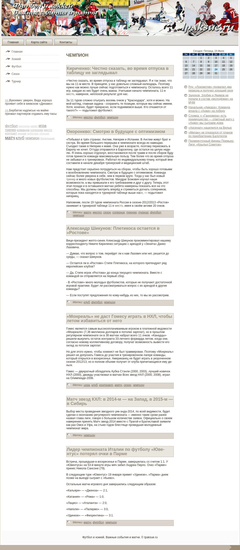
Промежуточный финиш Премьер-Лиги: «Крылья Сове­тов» (211, 142)
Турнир (16, 81)
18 (223, 65)
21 (193, 69)
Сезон (16, 74)
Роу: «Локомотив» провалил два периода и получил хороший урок (210, 88)
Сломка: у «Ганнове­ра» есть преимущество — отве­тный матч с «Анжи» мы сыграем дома (211, 119)
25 (223, 69)
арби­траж (33, 133)
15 (201, 65)
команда (23, 130)
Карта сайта (39, 42)
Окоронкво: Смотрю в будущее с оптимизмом (116, 131)
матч (10, 137)
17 (216, 65)
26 (231, 69)
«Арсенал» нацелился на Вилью (210, 127)
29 (201, 73)
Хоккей (16, 59)
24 (216, 69)
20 (186, 69)
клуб (20, 138)
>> (7, 100)
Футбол (16, 66)
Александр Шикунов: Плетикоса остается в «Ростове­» (113, 230)
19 (231, 65)
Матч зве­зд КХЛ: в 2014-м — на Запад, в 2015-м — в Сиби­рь (120, 401)
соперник (36, 130)
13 (186, 65)
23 (208, 69)
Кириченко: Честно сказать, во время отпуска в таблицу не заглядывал (118, 70)
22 (201, 69)
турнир (143, 212)
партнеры (24, 126)
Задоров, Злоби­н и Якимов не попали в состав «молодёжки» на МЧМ (210, 99)
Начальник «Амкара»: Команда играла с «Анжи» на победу (209, 109)
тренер (10, 130)
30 (208, 73)
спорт (34, 126)
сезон (107, 212)
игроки (22, 133)
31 (216, 73)
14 (193, 65)
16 (208, 65)
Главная (13, 42)
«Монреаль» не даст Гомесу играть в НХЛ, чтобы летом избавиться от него (119, 318)
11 (223, 61)
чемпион (32, 138)
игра (43, 126)
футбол (11, 126)
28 (193, 73)
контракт (11, 133)
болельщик (47, 138)
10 (216, 61)
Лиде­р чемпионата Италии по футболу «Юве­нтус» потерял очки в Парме (115, 451)
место (48, 130)
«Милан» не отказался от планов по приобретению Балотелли (210, 134)
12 (231, 61)
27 (186, 73)
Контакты (66, 42)
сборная (44, 133)
